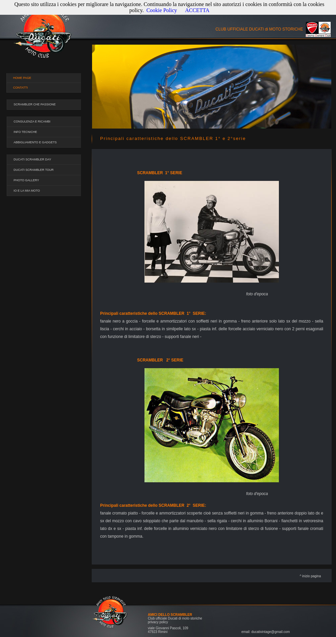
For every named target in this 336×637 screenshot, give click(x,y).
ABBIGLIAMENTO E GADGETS (35, 142)
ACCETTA (197, 10)
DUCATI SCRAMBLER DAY (32, 159)
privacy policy (158, 622)
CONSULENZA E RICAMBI (32, 121)
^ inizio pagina (310, 576)
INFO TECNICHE (25, 132)
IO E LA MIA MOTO (27, 190)
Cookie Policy (161, 10)
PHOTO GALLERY (26, 180)
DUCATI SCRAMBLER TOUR (34, 170)
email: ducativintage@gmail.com (265, 632)
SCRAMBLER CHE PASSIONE (35, 104)
